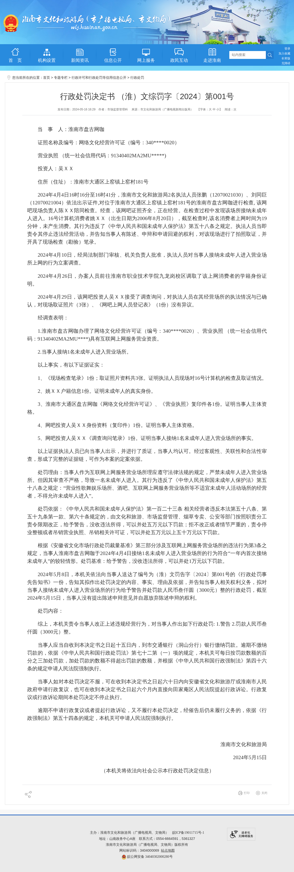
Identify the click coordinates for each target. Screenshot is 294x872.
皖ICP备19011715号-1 (188, 832)
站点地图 (168, 850)
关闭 (264, 793)
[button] (286, 58)
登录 (287, 48)
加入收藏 (284, 53)
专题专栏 (61, 77)
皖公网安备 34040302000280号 (147, 857)
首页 (46, 77)
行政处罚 (137, 77)
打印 (247, 793)
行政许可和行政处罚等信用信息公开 (99, 77)
